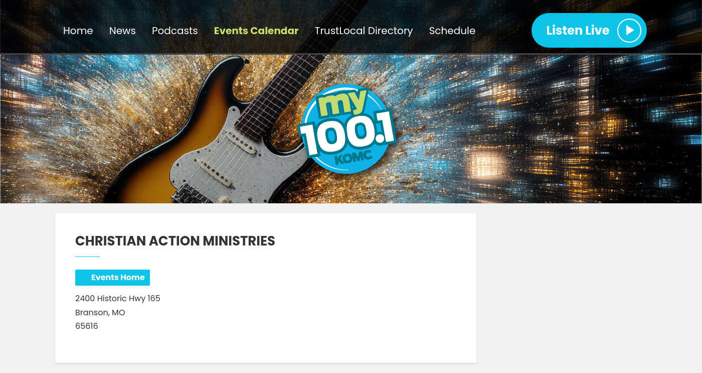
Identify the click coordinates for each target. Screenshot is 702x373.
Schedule (452, 31)
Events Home (118, 277)
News (122, 31)
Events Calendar (256, 31)
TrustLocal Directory (364, 31)
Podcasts (175, 31)
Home (78, 31)
